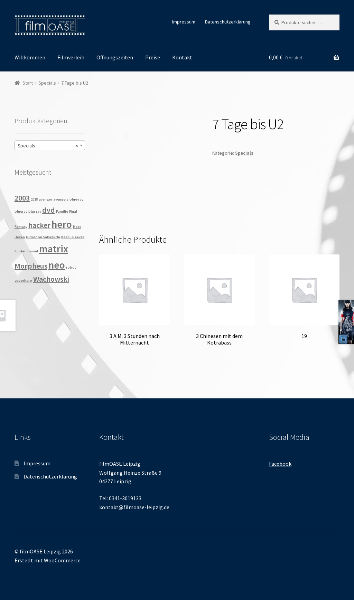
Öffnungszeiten (114, 57)
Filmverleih (70, 57)
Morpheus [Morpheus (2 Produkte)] (31, 266)
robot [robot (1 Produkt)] (71, 267)
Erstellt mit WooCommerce (48, 560)
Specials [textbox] (48, 146)
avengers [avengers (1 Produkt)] (60, 199)
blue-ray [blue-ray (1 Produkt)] (76, 199)
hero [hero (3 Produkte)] (62, 224)
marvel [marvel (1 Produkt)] (32, 251)
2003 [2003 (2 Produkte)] (22, 198)
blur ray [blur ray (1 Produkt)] (34, 211)
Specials (47, 83)
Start (27, 83)
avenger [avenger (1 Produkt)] (45, 199)
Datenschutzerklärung (228, 22)
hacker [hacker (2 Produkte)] (39, 225)
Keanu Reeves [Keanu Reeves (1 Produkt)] (72, 237)
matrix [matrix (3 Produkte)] (53, 248)
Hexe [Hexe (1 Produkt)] (77, 226)
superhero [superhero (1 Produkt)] (23, 280)
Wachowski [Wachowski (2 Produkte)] (51, 279)
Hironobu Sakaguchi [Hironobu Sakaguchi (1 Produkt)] (43, 237)
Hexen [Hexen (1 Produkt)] (20, 237)
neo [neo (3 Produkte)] (56, 265)
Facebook (280, 463)
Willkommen (30, 57)
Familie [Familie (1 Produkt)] (62, 211)
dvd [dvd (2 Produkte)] (48, 210)
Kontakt (182, 57)
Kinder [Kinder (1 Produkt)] (20, 251)
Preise (152, 57)
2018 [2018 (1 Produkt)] (34, 199)
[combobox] (50, 145)
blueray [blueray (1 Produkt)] (21, 211)
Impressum (183, 22)
